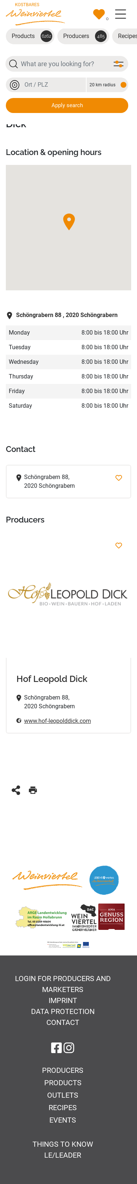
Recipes (63, 1107)
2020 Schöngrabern (62, 315)
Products (32, 36)
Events (62, 1120)
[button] (69, 222)
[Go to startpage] (35, 13)
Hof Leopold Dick (51, 679)
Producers (85, 36)
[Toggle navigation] (120, 14)
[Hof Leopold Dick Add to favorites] (118, 545)
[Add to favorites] (118, 477)
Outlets (62, 1095)
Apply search (67, 105)
